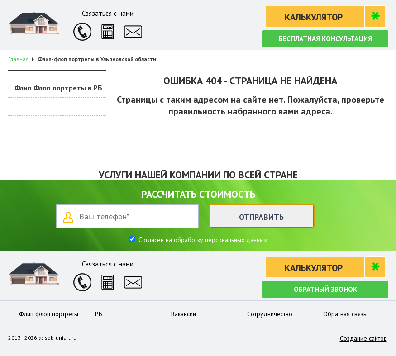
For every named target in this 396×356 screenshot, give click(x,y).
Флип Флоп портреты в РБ (58, 87)
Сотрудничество (269, 314)
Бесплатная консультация (325, 38)
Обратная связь (344, 314)
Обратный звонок (325, 289)
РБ (98, 314)
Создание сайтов (363, 338)
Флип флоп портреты (48, 314)
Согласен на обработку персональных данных (202, 240)
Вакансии (183, 314)
